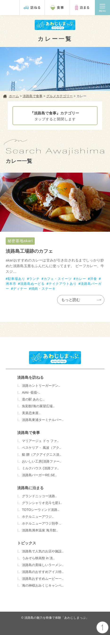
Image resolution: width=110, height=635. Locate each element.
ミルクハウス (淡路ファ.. (40, 468)
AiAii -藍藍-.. (31, 392)
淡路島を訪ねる (30, 377)
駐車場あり (16, 279)
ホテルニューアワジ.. (38, 516)
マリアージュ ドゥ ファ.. (40, 441)
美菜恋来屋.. (31, 413)
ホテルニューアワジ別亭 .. (41, 523)
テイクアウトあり (63, 284)
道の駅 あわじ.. (33, 399)
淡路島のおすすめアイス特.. (42, 572)
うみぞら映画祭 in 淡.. (38, 558)
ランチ (34, 279)
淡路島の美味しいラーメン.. (42, 565)
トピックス (26, 543)
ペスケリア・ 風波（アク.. (41, 448)
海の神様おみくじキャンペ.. (42, 585)
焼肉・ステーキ (43, 288)
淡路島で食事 (28, 433)
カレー (81, 279)
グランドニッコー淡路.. (39, 496)
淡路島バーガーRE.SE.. (39, 475)
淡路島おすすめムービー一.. (42, 578)
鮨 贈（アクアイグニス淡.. (41, 454)
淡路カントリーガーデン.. (41, 385)
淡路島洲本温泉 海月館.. (40, 530)
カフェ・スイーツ (58, 279)
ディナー (20, 288)
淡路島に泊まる (30, 488)
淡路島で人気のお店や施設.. (42, 551)
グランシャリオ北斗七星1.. (42, 503)
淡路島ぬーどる (32, 284)
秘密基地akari (55, 247)
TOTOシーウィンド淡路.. (40, 510)
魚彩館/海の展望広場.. (38, 406)
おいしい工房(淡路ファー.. (41, 461)
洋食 (93, 279)
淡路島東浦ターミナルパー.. (42, 420)
